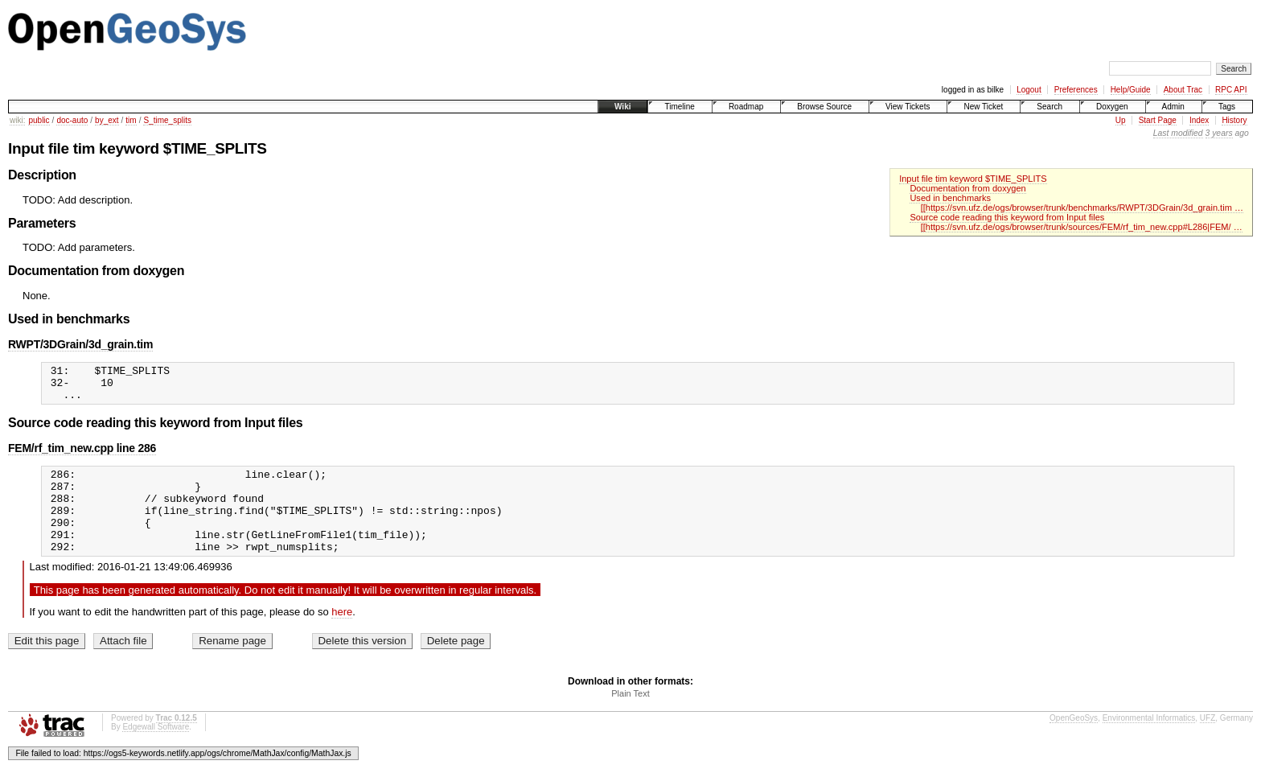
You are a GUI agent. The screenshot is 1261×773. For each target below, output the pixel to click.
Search (1049, 106)
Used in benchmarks (950, 198)
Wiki (622, 106)
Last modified (1178, 133)
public (38, 120)
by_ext (106, 120)
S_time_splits (167, 120)
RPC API (1231, 89)
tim (130, 120)
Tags (1226, 106)
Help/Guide (1131, 89)
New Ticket (983, 106)
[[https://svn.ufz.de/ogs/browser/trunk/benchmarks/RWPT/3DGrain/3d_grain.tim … (1082, 207)
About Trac (1183, 89)
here (341, 636)
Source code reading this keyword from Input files (1007, 217)
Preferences (1076, 89)
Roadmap (746, 106)
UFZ (1207, 742)
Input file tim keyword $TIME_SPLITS (973, 178)
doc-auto (72, 120)
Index (1199, 120)
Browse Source (824, 106)
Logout (1029, 89)
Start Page (1158, 120)
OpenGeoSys (1073, 742)
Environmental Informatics (1149, 742)
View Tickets (907, 106)
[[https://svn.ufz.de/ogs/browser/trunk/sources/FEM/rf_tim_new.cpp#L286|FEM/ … (1082, 227)
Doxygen (1112, 106)
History (1234, 120)
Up (1120, 120)
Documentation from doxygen (967, 188)
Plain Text (630, 717)
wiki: (17, 120)
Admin (1173, 106)
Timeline (679, 106)
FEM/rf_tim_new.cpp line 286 (82, 455)
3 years (1219, 133)
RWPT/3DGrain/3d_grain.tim (80, 344)
